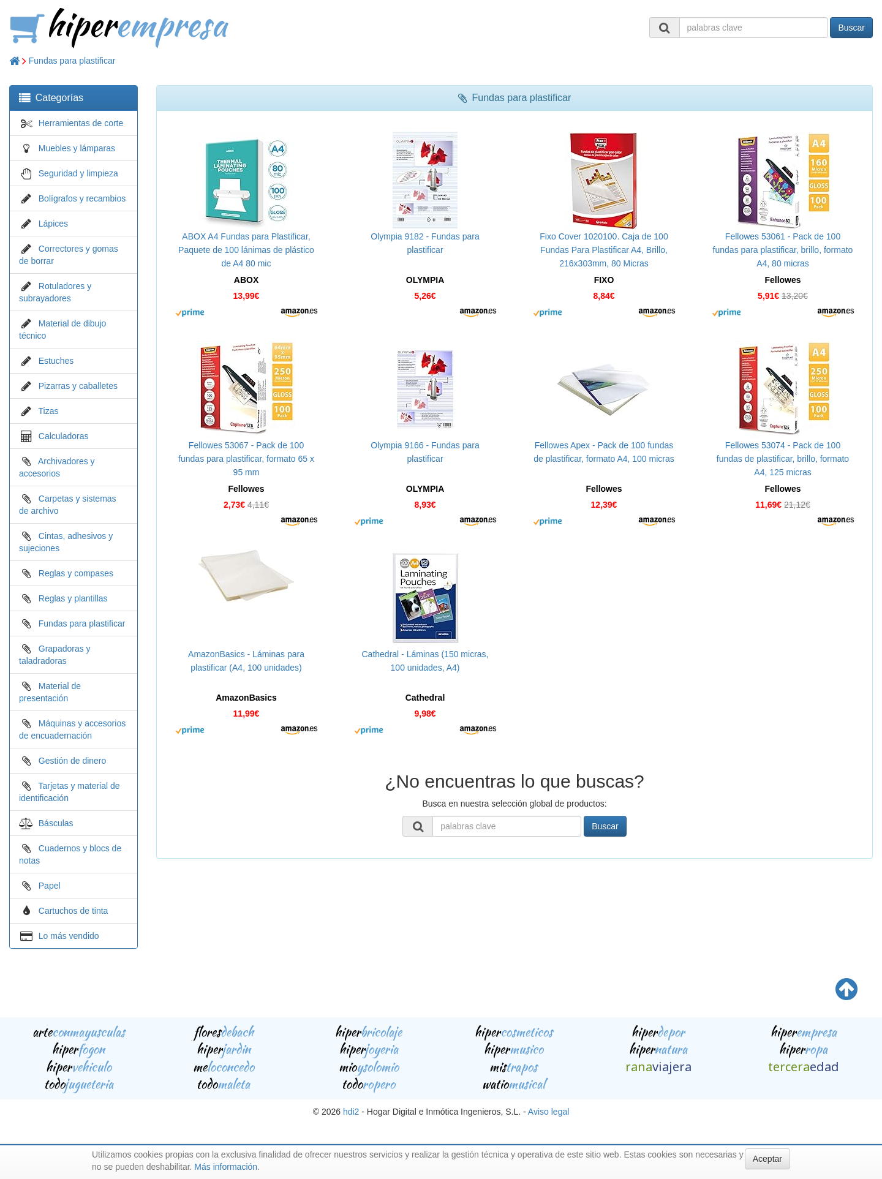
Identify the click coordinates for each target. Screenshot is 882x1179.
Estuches (56, 361)
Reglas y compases (76, 573)
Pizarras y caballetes (78, 386)
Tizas (49, 411)
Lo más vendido (69, 936)
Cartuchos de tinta (73, 911)
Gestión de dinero (73, 761)
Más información (225, 1167)
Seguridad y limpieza (78, 173)
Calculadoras (64, 436)
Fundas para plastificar (72, 61)
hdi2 (351, 1112)
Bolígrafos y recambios (82, 198)
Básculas (56, 823)
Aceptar (767, 1159)
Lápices (53, 223)
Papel (50, 886)
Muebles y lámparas (77, 148)
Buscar (851, 27)
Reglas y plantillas (73, 598)
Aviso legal (548, 1112)
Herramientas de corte (81, 123)
